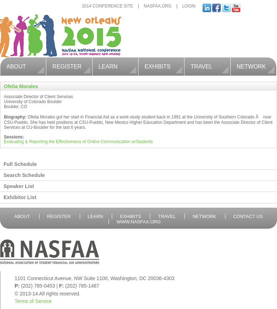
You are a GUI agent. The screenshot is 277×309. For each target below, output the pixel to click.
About (25, 65)
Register (71, 65)
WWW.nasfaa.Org (138, 221)
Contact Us (248, 216)
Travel (209, 65)
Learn (117, 65)
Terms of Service (33, 301)
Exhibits (163, 65)
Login (188, 6)
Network (256, 65)
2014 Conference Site (107, 6)
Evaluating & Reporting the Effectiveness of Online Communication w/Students (78, 141)
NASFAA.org (158, 6)
